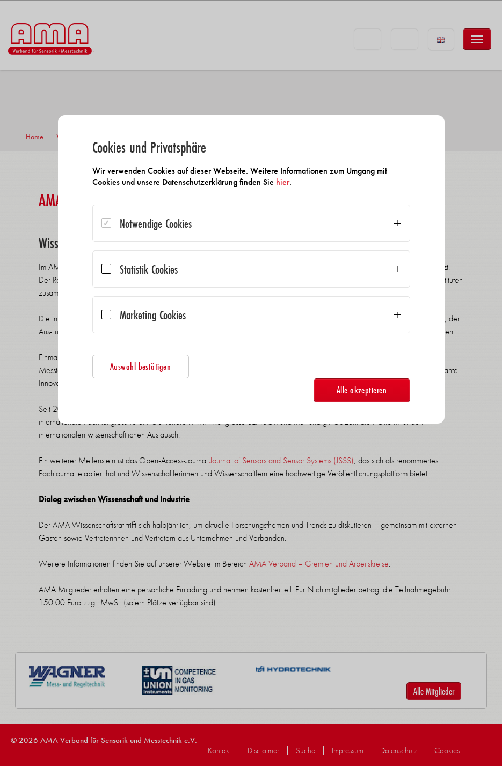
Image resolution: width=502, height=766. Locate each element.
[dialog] (251, 269)
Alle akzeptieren (362, 390)
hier (282, 182)
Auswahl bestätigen (140, 366)
